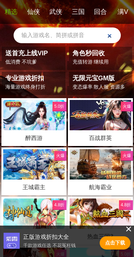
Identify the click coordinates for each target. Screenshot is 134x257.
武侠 (55, 11)
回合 (100, 11)
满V (123, 11)
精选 (11, 11)
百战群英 (100, 138)
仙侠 (33, 11)
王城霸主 (34, 187)
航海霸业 (100, 187)
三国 (78, 11)
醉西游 (34, 138)
